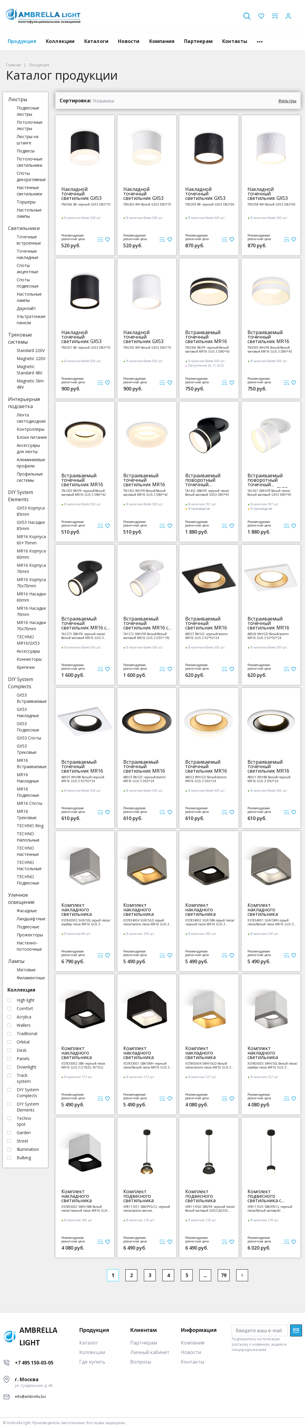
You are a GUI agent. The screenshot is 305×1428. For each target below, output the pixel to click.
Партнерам (198, 41)
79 (223, 1275)
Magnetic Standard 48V (29, 370)
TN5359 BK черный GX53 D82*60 (209, 204)
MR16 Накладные (28, 778)
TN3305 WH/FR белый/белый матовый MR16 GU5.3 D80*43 (270, 349)
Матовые (26, 969)
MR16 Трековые (27, 814)
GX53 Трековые (27, 749)
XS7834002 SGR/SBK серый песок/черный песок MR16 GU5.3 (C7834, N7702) (210, 922)
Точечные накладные (27, 254)
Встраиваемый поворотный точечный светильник (202, 480)
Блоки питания (32, 437)
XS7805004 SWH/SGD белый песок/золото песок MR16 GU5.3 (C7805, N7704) (208, 1065)
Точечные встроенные (29, 240)
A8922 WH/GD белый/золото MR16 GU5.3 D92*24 (205, 779)
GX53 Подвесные (28, 727)
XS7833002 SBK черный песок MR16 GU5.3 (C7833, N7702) (83, 1065)
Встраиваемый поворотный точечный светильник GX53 (268, 480)
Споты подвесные (28, 283)
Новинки (103, 101)
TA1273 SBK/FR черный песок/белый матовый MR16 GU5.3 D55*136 (83, 636)
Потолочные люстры (30, 125)
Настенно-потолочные (29, 946)
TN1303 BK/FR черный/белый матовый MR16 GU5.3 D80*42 (83, 492)
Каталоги (96, 41)
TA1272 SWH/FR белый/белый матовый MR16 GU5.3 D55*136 (146, 636)
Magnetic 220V (31, 358)
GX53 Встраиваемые (32, 698)
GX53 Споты (29, 738)
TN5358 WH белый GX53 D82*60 (271, 204)
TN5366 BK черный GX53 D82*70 (86, 204)
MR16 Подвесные (28, 792)
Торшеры (26, 202)
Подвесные (28, 927)
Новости (128, 41)
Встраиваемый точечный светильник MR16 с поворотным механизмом (83, 623)
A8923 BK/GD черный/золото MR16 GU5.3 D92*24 (144, 779)
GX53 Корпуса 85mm (31, 511)
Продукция (22, 41)
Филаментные (31, 978)
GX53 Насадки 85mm (31, 525)
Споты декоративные (31, 176)
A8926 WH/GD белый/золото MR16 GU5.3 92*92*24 (268, 636)
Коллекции (60, 41)
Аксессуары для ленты (28, 448)
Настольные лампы (29, 213)
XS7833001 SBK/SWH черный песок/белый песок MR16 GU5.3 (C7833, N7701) (146, 1065)
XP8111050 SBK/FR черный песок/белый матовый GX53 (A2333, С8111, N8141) (210, 1208)
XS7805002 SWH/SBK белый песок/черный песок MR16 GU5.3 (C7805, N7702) (85, 1208)
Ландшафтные (31, 918)
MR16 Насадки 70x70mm (31, 626)
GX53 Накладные (28, 712)
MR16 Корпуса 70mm (31, 568)
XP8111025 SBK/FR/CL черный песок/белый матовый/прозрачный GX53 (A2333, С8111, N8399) (272, 1208)
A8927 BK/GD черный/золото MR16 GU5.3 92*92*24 (206, 636)
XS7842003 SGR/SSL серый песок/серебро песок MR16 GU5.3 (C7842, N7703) (86, 922)
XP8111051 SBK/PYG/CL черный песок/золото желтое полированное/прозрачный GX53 (147, 1208)
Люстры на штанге (27, 140)
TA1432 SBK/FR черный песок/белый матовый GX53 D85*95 (207, 492)
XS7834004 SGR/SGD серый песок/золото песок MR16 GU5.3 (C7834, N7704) (146, 922)
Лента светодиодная (31, 418)
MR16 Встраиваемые (32, 763)
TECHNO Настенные (28, 851)
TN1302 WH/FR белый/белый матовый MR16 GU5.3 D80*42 (145, 492)
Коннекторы (29, 659)
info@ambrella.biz (30, 1396)
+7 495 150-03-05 (34, 1362)
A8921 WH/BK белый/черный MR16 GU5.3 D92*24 (269, 779)
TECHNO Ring (30, 825)
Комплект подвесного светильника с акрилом (264, 1196)
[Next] (242, 1275)
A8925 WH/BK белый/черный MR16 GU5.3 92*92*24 (82, 779)
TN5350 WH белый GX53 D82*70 (147, 348)
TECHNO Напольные (28, 837)
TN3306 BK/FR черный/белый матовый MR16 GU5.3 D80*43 (207, 349)
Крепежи (26, 667)
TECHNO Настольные (29, 865)
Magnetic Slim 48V (30, 384)
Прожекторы (30, 935)
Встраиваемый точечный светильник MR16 (206, 337)
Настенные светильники (29, 191)
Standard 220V (31, 350)
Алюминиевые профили (31, 463)
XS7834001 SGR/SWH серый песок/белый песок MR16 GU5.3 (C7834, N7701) (271, 922)
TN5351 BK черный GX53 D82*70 (86, 348)
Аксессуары (28, 651)
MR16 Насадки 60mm (31, 597)
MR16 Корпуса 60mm (31, 554)
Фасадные (27, 910)
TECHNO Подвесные (28, 880)
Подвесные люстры (28, 111)
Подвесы (26, 151)
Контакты (235, 41)
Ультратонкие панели (31, 319)
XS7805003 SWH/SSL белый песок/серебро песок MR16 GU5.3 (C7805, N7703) (273, 1065)
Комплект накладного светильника (76, 909)
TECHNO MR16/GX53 (28, 640)
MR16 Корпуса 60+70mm (31, 540)
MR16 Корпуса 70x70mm (31, 583)
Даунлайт (26, 308)
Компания (162, 41)
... (205, 1275)
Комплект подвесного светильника (138, 1196)
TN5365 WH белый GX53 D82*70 (147, 204)
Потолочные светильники (30, 162)
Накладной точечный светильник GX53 (81, 193)
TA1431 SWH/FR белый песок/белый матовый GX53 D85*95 (269, 492)
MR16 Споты (29, 803)
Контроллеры (30, 429)
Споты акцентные (27, 268)
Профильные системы (30, 477)
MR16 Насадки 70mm (31, 611)
